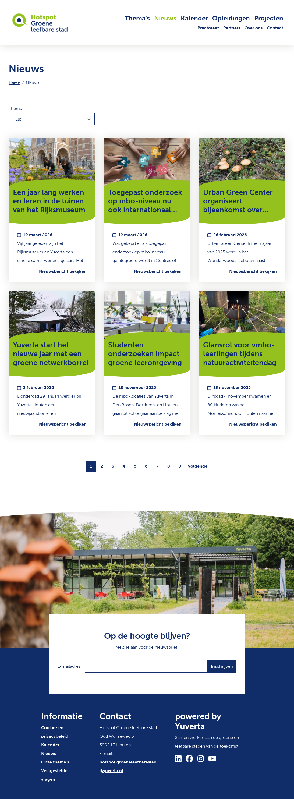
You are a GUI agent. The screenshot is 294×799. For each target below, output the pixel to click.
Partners (231, 27)
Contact (275, 27)
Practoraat (208, 27)
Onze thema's (55, 762)
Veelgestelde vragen (54, 775)
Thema (15, 108)
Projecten (268, 18)
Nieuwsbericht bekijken (63, 271)
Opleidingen (231, 18)
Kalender (194, 18)
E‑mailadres (69, 666)
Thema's (137, 18)
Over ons (254, 27)
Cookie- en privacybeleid (54, 732)
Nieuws (165, 18)
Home (14, 82)
